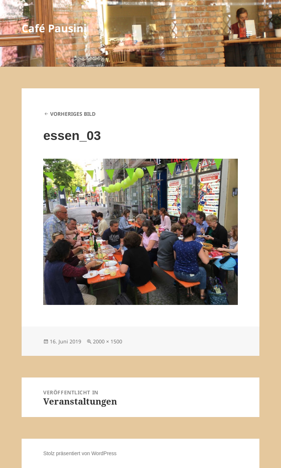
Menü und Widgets (249, 43)
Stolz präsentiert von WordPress (80, 453)
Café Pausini (54, 28)
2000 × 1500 (107, 341)
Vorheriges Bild (72, 113)
